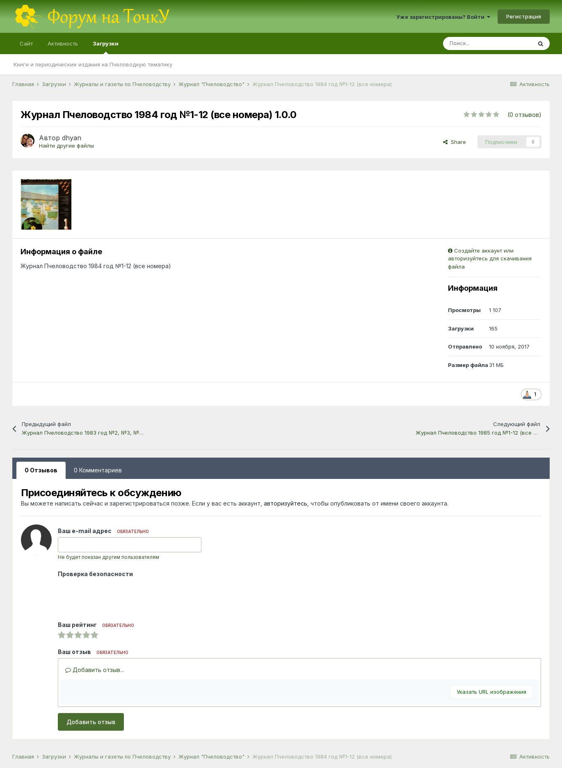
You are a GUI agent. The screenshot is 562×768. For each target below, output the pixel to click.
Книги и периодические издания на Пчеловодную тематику (93, 64)
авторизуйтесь (285, 503)
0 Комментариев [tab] (98, 470)
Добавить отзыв (90, 721)
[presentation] (120, 596)
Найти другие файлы (66, 145)
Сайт (26, 43)
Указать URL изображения (491, 691)
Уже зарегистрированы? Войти (443, 17)
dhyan (71, 138)
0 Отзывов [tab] (41, 470)
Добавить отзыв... (94, 669)
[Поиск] (487, 43)
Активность (63, 43)
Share (454, 142)
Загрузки (106, 47)
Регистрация (523, 16)
